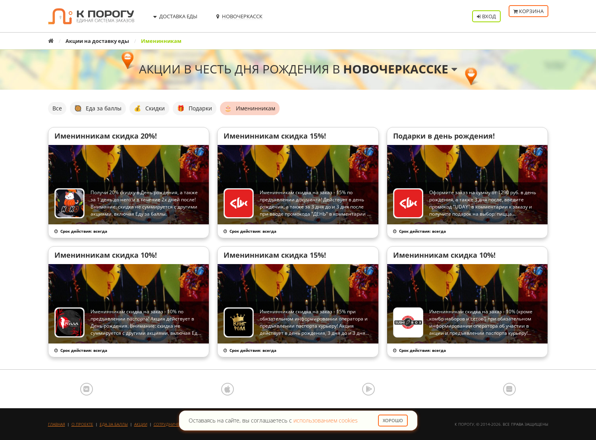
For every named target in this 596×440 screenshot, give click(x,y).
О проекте (82, 424)
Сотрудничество (171, 424)
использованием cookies (325, 420)
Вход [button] (486, 16)
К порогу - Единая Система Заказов (91, 16)
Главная (56, 424)
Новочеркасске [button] (400, 69)
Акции (140, 424)
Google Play (368, 389)
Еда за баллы (114, 424)
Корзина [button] (528, 16)
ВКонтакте (86, 389)
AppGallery (509, 389)
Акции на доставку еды (97, 40)
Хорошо (393, 420)
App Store (227, 389)
